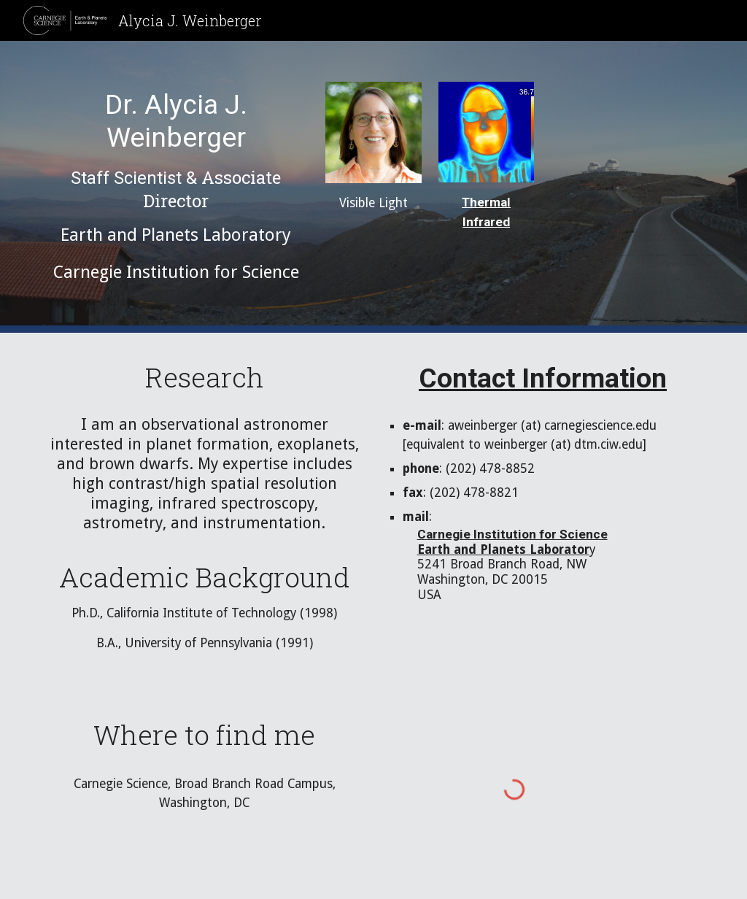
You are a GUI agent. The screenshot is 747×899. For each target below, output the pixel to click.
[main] (176, 187)
